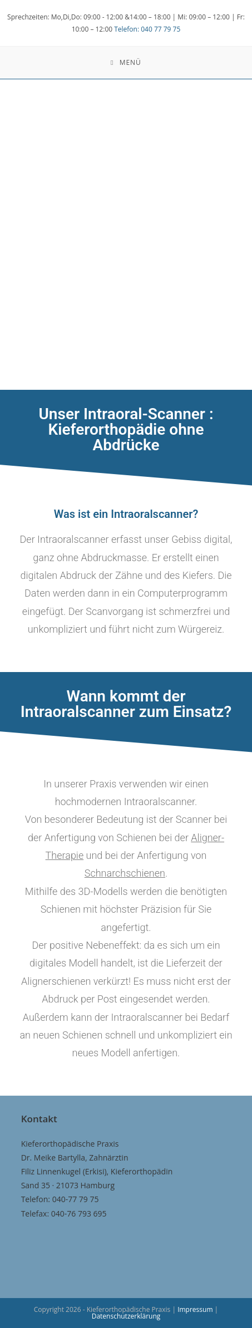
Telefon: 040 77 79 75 (147, 29)
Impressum (195, 1309)
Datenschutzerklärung (126, 1316)
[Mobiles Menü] (126, 63)
